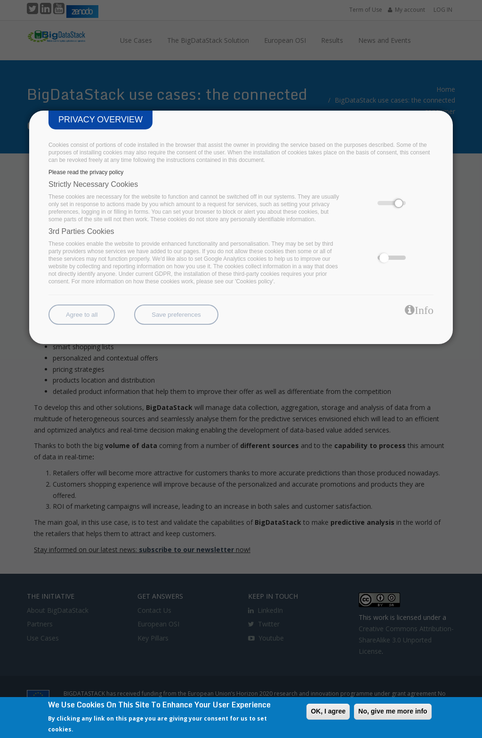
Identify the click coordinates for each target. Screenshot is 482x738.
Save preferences (176, 314)
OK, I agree (328, 711)
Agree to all (81, 314)
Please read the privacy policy (85, 172)
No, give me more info (392, 711)
